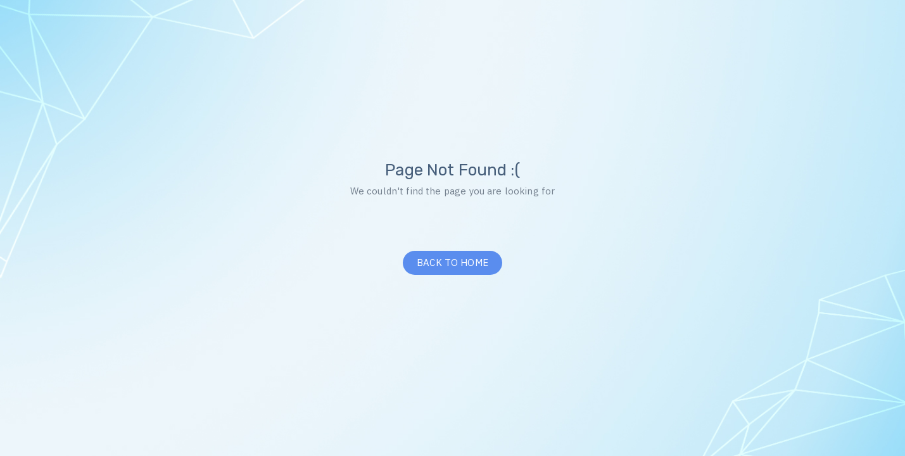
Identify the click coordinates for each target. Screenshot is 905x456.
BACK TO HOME (452, 262)
